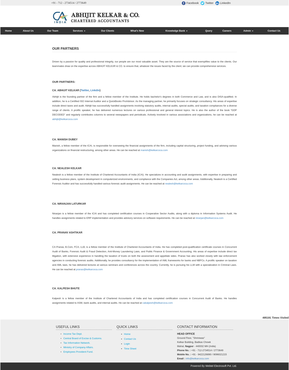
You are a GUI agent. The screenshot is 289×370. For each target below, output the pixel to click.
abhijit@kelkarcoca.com (65, 119)
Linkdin (95, 90)
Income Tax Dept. (72, 333)
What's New (137, 30)
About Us (28, 30)
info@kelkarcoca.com (197, 358)
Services (79, 30)
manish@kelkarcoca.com (154, 150)
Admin (248, 30)
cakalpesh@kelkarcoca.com (157, 302)
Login (127, 343)
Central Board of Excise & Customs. (82, 338)
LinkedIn (223, 3)
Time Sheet (130, 348)
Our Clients (107, 30)
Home (8, 30)
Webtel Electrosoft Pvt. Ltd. (221, 365)
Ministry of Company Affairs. (78, 347)
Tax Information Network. (76, 342)
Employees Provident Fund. (78, 351)
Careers (226, 30)
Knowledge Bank (176, 30)
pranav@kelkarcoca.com (89, 269)
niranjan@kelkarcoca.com (210, 218)
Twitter (207, 3)
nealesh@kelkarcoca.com (179, 183)
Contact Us (274, 30)
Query (208, 30)
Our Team (52, 30)
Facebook (190, 3)
